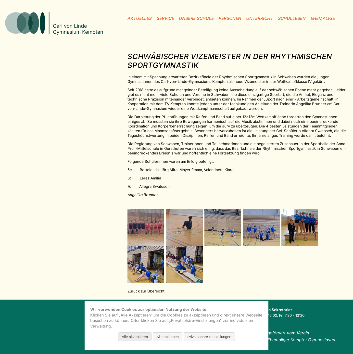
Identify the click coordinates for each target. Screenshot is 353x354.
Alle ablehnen (167, 337)
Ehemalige (323, 18)
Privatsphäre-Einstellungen (209, 337)
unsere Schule (196, 18)
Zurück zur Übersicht (145, 291)
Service (165, 18)
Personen (230, 18)
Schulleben (292, 18)
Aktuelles (139, 18)
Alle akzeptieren (135, 337)
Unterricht (259, 18)
